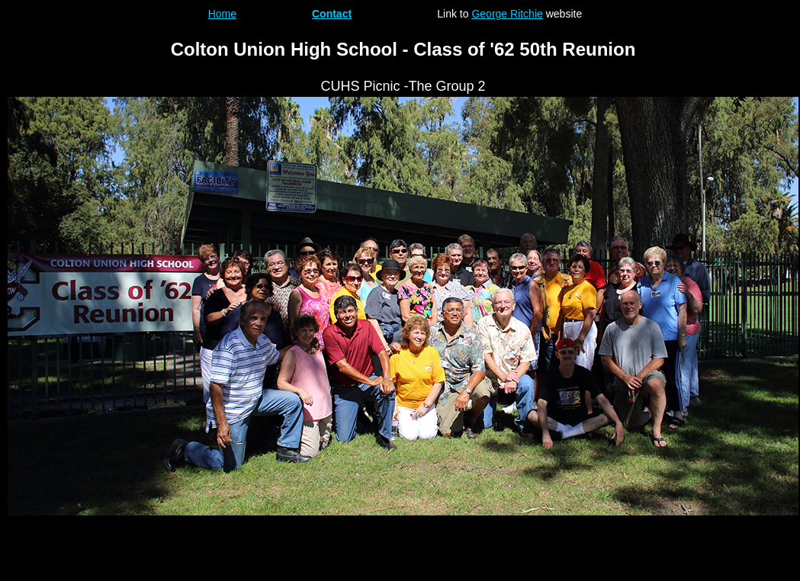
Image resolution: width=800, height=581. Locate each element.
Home (222, 14)
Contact (332, 14)
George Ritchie (506, 14)
